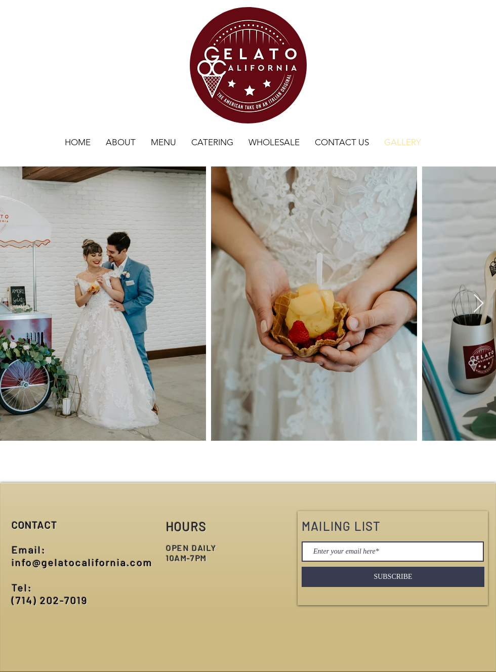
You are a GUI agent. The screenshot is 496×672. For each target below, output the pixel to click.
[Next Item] (478, 304)
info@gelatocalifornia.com (82, 562)
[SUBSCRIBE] (393, 577)
